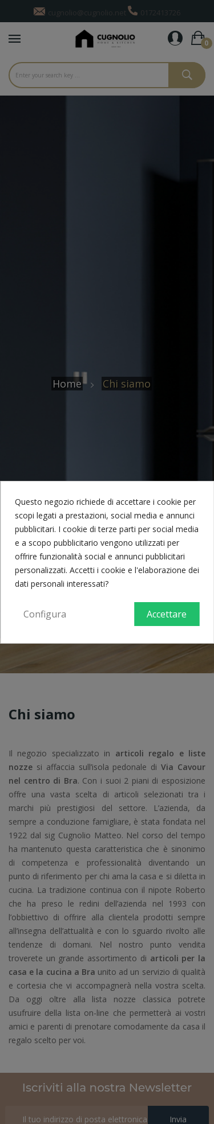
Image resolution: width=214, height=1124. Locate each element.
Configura (44, 614)
